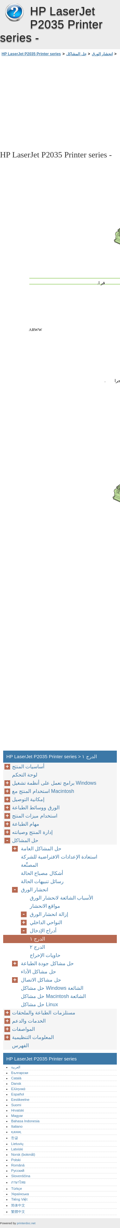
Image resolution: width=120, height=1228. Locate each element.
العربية (15, 1067)
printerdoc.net (26, 1223)
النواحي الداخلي (46, 922)
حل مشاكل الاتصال (41, 980)
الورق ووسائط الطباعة (36, 807)
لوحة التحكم (24, 774)
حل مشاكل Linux (39, 1004)
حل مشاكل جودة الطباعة (47, 963)
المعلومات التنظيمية (33, 1037)
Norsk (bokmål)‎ (23, 1154)
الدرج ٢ (37, 947)
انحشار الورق (102, 54)
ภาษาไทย (18, 1182)
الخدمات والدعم (29, 1021)
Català (16, 1078)
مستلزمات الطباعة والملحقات (43, 1012)
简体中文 (18, 1205)
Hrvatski (17, 1110)
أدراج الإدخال (43, 930)
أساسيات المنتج (28, 766)
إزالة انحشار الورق (49, 914)
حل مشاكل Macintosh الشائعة (53, 996)
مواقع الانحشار (45, 906)
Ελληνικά (18, 1089)
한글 (14, 1138)
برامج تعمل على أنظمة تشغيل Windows (54, 783)
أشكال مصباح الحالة (42, 873)
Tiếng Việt (19, 1199)
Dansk (16, 1083)
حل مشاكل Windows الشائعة (52, 988)
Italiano (16, 1126)
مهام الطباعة (25, 824)
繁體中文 (18, 1211)
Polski (16, 1160)
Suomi (16, 1105)
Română (17, 1165)
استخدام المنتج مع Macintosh (43, 791)
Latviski (17, 1149)
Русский (17, 1170)
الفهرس (20, 1045)
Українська (20, 1194)
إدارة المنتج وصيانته (32, 832)
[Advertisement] (60, 103)
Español (17, 1094)
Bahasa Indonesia (25, 1121)
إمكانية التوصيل (28, 799)
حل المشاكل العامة (41, 848)
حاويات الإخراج (45, 955)
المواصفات (23, 1029)
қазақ (16, 1132)
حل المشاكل (76, 54)
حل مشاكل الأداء (38, 971)
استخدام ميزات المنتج (34, 815)
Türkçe (16, 1188)
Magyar (17, 1116)
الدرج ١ (37, 939)
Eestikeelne (20, 1099)
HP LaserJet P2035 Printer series (14, 12)
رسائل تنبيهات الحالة (42, 881)
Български (19, 1073)
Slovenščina (20, 1176)
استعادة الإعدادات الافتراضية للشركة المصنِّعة (59, 861)
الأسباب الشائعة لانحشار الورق (61, 897)
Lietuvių (17, 1144)
